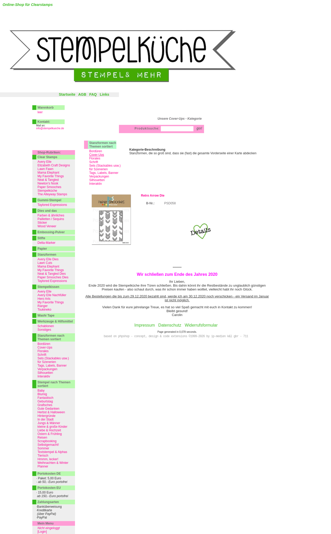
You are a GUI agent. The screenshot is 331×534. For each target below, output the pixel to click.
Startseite (67, 94)
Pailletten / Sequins (50, 219)
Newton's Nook (47, 183)
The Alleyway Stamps (52, 194)
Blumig (42, 394)
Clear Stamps (47, 157)
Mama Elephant (48, 172)
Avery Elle (44, 162)
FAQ (93, 94)
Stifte (41, 238)
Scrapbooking (46, 441)
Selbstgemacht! (48, 445)
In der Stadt (45, 419)
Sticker (42, 222)
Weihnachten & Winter (52, 463)
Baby (40, 390)
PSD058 (170, 203)
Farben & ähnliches (50, 215)
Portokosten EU (49, 488)
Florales (94, 158)
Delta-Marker (46, 243)
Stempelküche (47, 190)
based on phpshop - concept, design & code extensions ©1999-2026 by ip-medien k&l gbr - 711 (176, 336)
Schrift (93, 162)
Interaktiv (95, 183)
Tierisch (42, 455)
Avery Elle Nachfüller (51, 295)
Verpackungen (99, 176)
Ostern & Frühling (49, 434)
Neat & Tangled (48, 180)
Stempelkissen (48, 287)
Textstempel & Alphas (52, 452)
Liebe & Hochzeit (49, 430)
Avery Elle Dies (47, 259)
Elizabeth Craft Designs (53, 165)
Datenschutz (169, 325)
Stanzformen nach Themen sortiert (102, 144)
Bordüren (95, 151)
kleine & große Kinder (52, 426)
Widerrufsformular (201, 325)
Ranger (42, 306)
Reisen (42, 437)
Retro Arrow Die (152, 195)
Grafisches (44, 405)
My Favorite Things (50, 176)
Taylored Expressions (52, 205)
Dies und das (47, 211)
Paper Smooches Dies (52, 277)
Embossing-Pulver (51, 232)
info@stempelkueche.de (50, 128)
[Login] (42, 531)
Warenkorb (45, 107)
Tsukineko (44, 309)
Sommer (43, 448)
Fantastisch (45, 398)
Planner (42, 466)
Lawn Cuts (44, 263)
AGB (82, 94)
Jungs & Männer (48, 423)
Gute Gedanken (48, 408)
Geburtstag (45, 401)
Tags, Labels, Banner (103, 173)
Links (104, 94)
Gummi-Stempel (49, 200)
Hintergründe (46, 416)
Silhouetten (97, 180)
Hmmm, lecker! (47, 459)
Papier (42, 248)
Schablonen (45, 326)
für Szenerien (98, 169)
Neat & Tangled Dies (51, 274)
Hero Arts (43, 299)
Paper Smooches (49, 187)
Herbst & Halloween (51, 412)
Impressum (144, 325)
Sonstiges (44, 329)
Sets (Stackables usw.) (105, 165)
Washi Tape (45, 315)
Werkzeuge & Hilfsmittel (55, 321)
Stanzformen (46, 254)
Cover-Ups (44, 347)
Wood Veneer (46, 226)
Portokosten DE (49, 473)
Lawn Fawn (45, 169)
